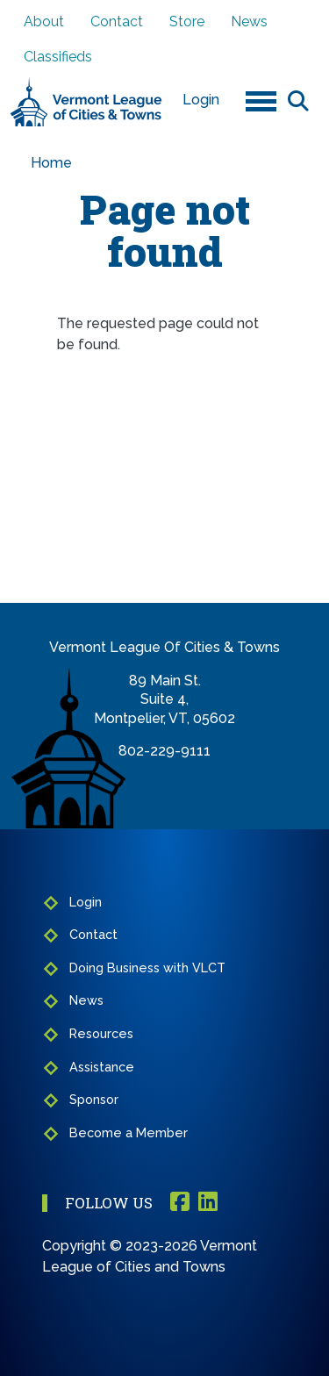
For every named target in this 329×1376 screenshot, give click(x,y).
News (249, 21)
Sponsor (93, 1099)
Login (200, 99)
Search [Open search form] (298, 100)
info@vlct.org (164, 770)
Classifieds (58, 56)
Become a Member (128, 1132)
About (44, 21)
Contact (116, 21)
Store (186, 21)
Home (51, 162)
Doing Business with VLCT (147, 967)
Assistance (101, 1066)
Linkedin (208, 1203)
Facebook (180, 1203)
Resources (101, 1033)
